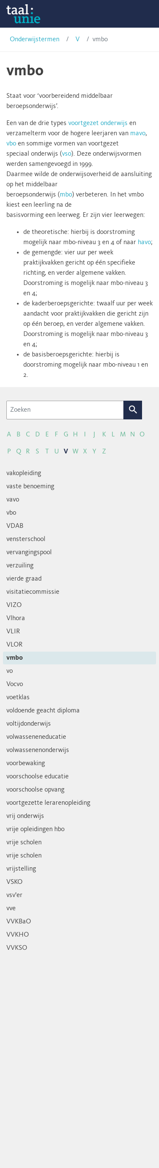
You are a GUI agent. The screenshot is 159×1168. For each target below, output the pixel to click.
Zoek (133, 410)
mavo (137, 133)
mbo (66, 194)
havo (144, 242)
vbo (11, 143)
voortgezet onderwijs (98, 123)
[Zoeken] (65, 410)
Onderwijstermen (34, 39)
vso (66, 154)
